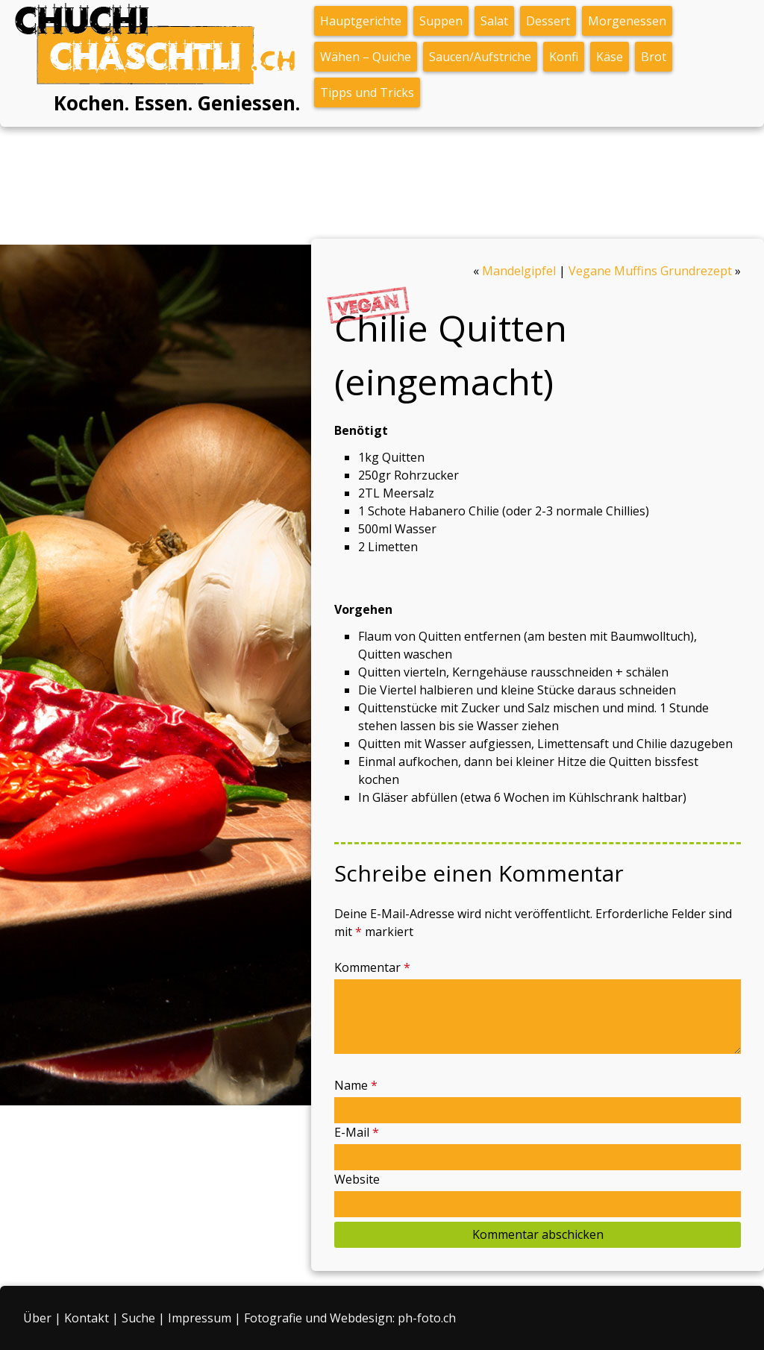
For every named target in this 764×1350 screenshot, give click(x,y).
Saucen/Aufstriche (480, 56)
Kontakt (86, 1318)
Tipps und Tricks (367, 92)
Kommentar (372, 967)
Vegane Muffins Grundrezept (650, 271)
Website (357, 1179)
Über (37, 1318)
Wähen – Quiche (365, 56)
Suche (138, 1318)
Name (356, 1085)
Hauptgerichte (360, 21)
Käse (609, 56)
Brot (653, 56)
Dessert (548, 21)
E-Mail (356, 1132)
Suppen (441, 21)
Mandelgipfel (519, 271)
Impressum (199, 1318)
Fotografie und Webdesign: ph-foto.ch (350, 1318)
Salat (494, 21)
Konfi (563, 56)
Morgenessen (627, 21)
